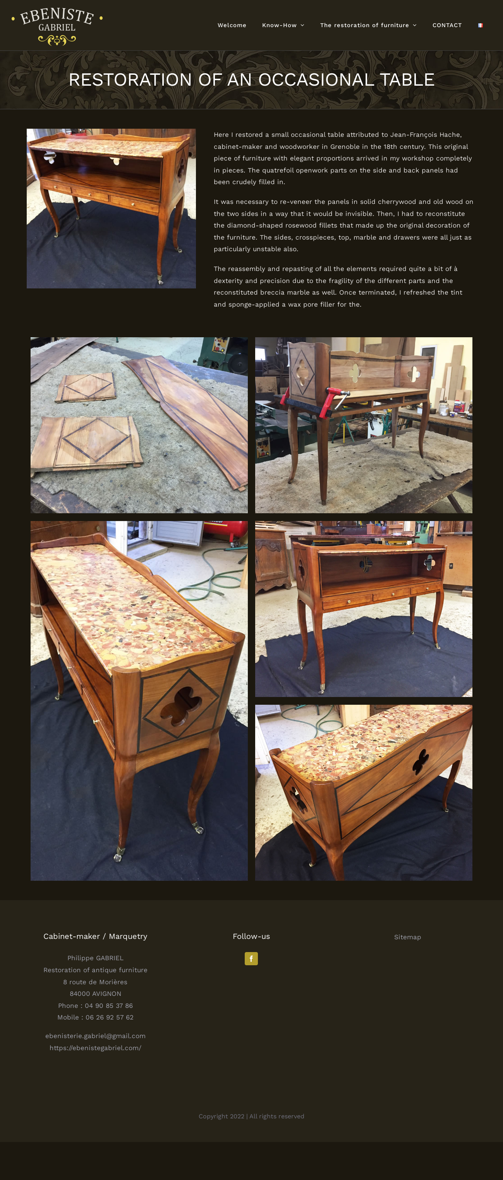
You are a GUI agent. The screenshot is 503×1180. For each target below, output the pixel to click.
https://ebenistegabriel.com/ (95, 1086)
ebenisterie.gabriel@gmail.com (95, 1074)
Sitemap (407, 975)
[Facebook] (251, 997)
